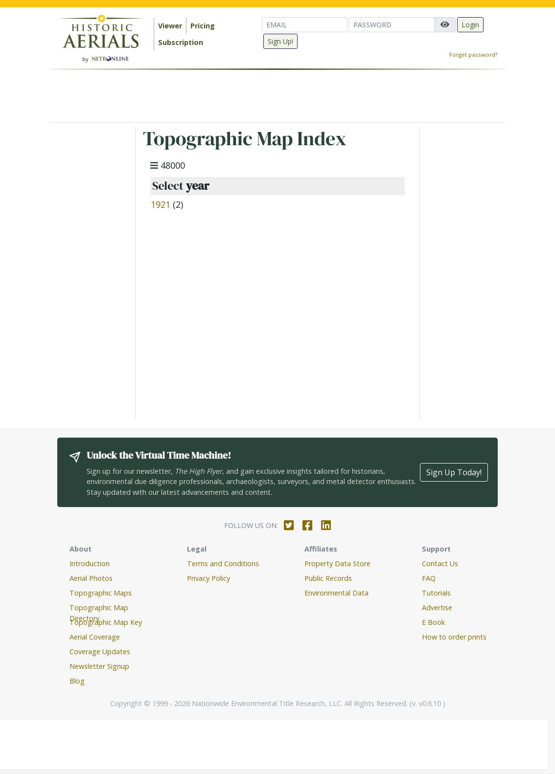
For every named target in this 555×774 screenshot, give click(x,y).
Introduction (89, 563)
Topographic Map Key (105, 622)
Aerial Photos (91, 578)
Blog (77, 681)
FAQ (429, 578)
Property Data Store (337, 563)
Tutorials (436, 592)
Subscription (180, 42)
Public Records (328, 578)
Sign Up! (280, 41)
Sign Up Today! (454, 472)
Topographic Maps (100, 592)
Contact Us (440, 563)
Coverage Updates (99, 651)
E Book (433, 622)
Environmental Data (336, 592)
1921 (160, 204)
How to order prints (454, 636)
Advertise (437, 607)
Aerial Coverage (94, 636)
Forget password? (473, 54)
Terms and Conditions (223, 563)
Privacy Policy (208, 578)
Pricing (202, 25)
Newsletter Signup (99, 666)
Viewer (170, 25)
